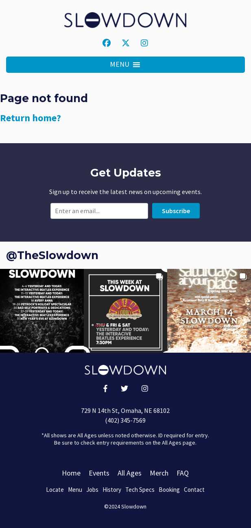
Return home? (30, 117)
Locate (55, 489)
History (112, 489)
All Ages (130, 473)
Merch (159, 473)
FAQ (183, 473)
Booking (169, 489)
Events (99, 473)
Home (71, 473)
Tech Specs (140, 489)
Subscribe (176, 211)
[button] (119, 65)
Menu (75, 489)
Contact (194, 489)
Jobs (92, 489)
